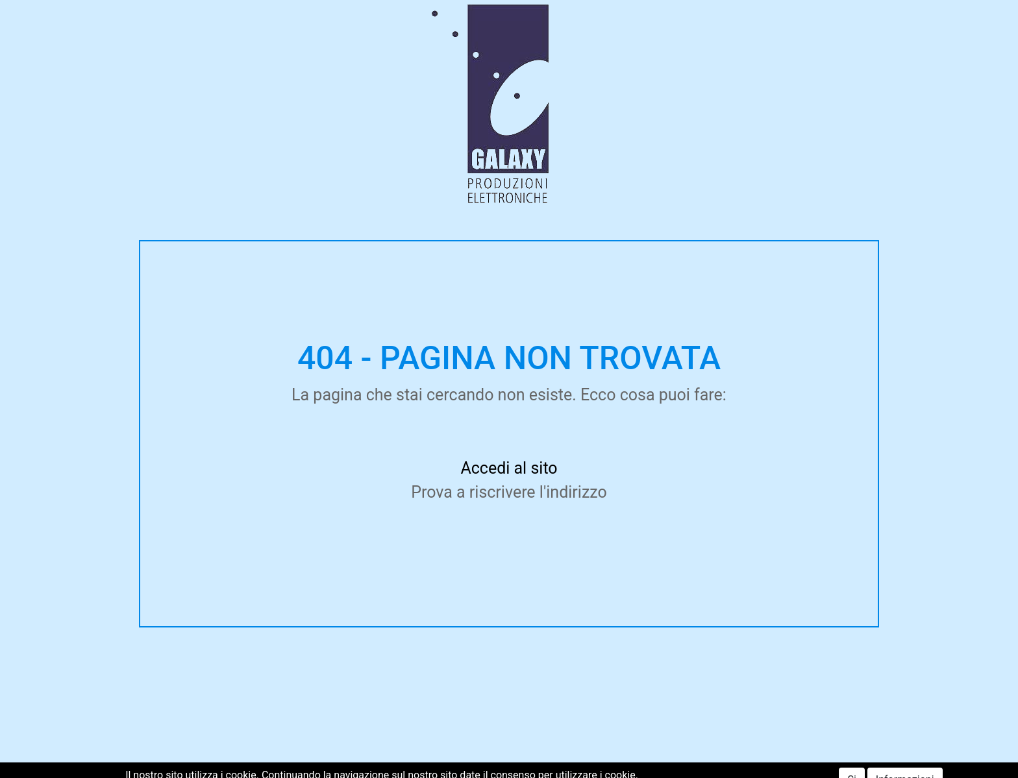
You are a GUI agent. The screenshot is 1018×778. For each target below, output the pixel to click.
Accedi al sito (508, 468)
